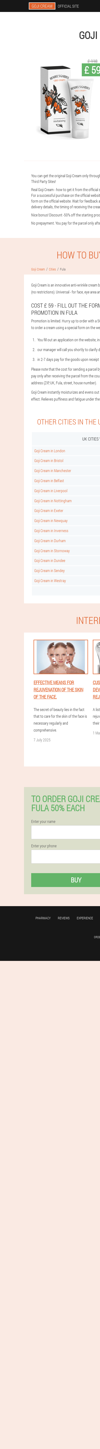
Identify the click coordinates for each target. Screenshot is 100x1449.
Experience (85, 918)
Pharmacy (43, 918)
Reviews (64, 918)
